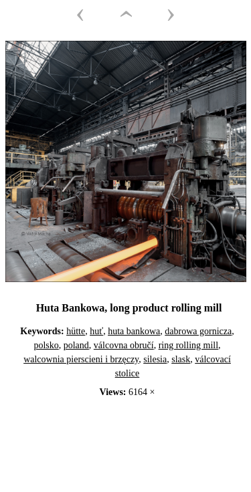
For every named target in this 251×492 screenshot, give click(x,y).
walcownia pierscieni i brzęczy (81, 359)
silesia (155, 359)
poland (76, 345)
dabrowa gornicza (198, 331)
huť (96, 331)
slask (180, 359)
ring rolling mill (188, 345)
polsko (45, 345)
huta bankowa (134, 331)
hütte (75, 331)
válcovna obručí (124, 345)
